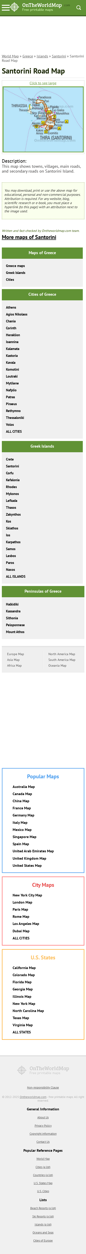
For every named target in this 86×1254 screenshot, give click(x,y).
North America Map (61, 654)
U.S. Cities (43, 1191)
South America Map (61, 660)
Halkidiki (12, 604)
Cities (10, 279)
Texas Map (21, 1017)
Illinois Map (22, 996)
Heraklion (13, 335)
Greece (27, 56)
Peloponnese (15, 625)
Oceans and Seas (43, 1232)
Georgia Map (23, 989)
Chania (11, 321)
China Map (21, 801)
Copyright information (43, 1134)
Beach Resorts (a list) (43, 1208)
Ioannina (12, 342)
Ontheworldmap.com (33, 1097)
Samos (10, 549)
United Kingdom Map (29, 858)
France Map (22, 808)
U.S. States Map (43, 1183)
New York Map (24, 1003)
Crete (10, 459)
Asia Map (13, 660)
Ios (8, 535)
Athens (11, 307)
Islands (42, 56)
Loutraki (12, 376)
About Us (43, 1117)
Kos (8, 521)
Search (78, 7)
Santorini (59, 56)
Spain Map (21, 844)
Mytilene (12, 383)
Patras (10, 397)
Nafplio (11, 390)
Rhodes (11, 487)
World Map (10, 56)
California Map (24, 967)
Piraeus (11, 404)
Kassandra (13, 611)
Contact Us (43, 1142)
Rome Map (21, 916)
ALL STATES (22, 1032)
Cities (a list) (43, 1167)
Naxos (10, 569)
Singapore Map (24, 836)
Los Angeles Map (26, 923)
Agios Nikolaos (16, 314)
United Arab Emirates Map (33, 851)
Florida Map (22, 982)
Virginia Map (23, 1025)
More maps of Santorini (29, 237)
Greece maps (15, 266)
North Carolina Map (28, 1010)
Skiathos (12, 528)
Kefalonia (12, 480)
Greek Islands (15, 272)
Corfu (10, 473)
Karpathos (13, 542)
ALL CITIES (14, 431)
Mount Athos (15, 632)
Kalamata (12, 349)
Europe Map (15, 654)
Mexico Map (22, 829)
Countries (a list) (43, 1175)
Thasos (11, 507)
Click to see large (43, 83)
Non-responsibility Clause (43, 1087)
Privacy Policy (43, 1126)
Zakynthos (13, 514)
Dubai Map (21, 931)
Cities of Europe (43, 1241)
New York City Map (27, 895)
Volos (10, 424)
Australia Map (24, 786)
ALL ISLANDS (15, 576)
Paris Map (20, 909)
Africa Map (14, 665)
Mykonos (12, 494)
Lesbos (11, 556)
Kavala (10, 362)
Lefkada (11, 500)
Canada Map (22, 793)
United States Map (27, 865)
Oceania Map (57, 665)
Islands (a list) (43, 1224)
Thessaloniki (15, 417)
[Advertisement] (43, 36)
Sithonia (12, 618)
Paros (10, 562)
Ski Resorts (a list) (43, 1216)
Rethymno (13, 411)
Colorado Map (24, 974)
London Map (22, 902)
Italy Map (20, 822)
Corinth (11, 328)
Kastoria (12, 355)
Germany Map (23, 815)
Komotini (12, 369)
